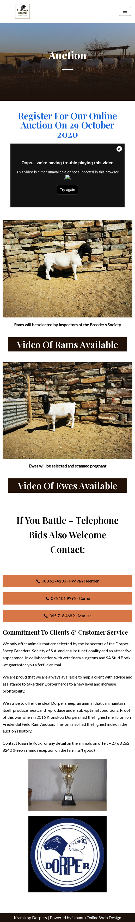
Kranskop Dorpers (30, 917)
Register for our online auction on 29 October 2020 (67, 125)
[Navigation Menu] (125, 11)
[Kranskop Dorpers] (22, 11)
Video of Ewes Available (67, 485)
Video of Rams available (67, 344)
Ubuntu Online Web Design (96, 917)
